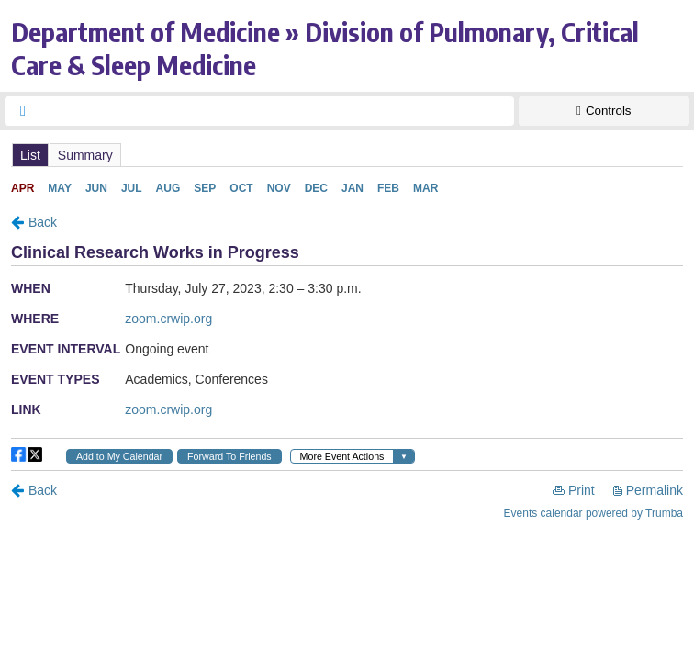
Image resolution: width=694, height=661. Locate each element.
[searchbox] (276, 111)
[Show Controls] (604, 111)
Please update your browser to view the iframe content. (347, 154)
